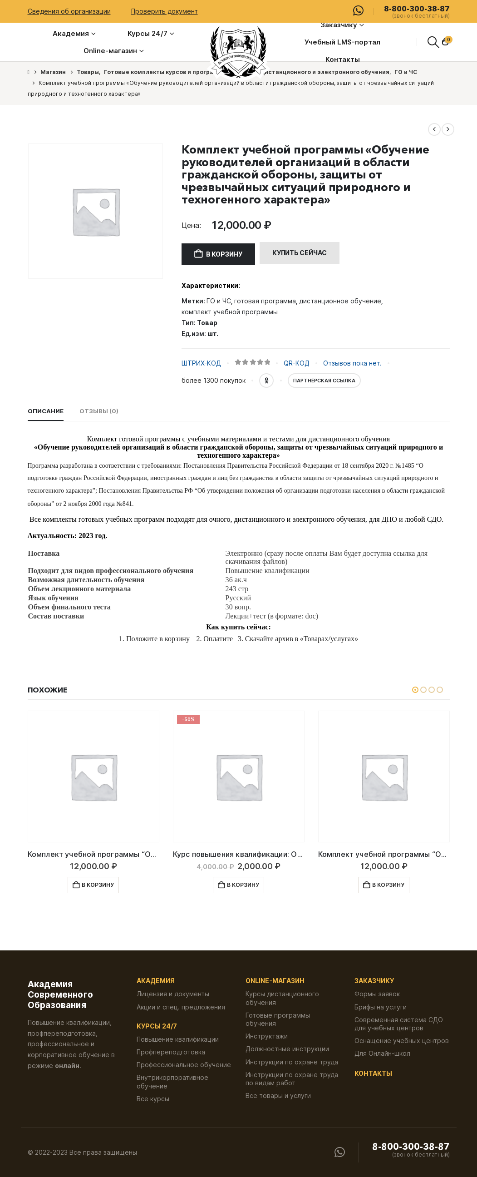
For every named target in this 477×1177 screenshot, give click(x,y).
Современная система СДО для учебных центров (398, 1024)
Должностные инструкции (287, 1049)
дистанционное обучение (340, 301)
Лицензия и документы (173, 994)
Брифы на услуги (380, 1007)
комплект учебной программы (230, 312)
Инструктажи (267, 1036)
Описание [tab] (46, 411)
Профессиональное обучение (184, 1064)
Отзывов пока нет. (352, 363)
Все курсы (153, 1099)
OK (266, 380)
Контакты (342, 59)
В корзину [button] (98, 884)
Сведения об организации (69, 11)
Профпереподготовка (171, 1052)
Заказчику (338, 24)
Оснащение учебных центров (401, 1040)
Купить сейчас (299, 253)
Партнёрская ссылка (324, 380)
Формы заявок (377, 994)
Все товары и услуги (278, 1095)
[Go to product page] (93, 776)
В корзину (224, 254)
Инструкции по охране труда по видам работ (292, 1079)
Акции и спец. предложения (181, 1007)
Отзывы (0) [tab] (98, 411)
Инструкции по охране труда (292, 1062)
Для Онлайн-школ (382, 1053)
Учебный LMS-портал (342, 42)
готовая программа (265, 301)
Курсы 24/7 (147, 33)
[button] (433, 42)
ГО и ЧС (219, 301)
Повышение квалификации (178, 1039)
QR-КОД (297, 363)
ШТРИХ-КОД (201, 363)
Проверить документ (164, 11)
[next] (448, 129)
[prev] (434, 129)
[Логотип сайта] (238, 52)
